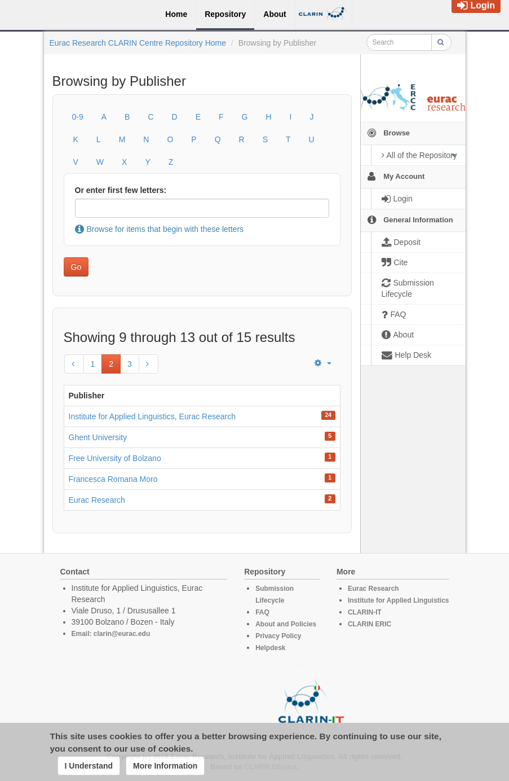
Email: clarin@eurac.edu (111, 634)
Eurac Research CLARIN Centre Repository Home (138, 42)
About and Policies (285, 624)
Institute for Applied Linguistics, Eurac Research (152, 416)
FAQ (262, 612)
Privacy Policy (278, 636)
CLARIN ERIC (369, 624)
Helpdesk (270, 648)
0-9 (77, 116)
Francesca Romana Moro (113, 479)
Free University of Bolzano (115, 458)
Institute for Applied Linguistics (398, 600)
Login (476, 5)
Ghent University (98, 437)
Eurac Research (97, 499)
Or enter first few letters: (121, 190)
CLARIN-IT (365, 612)
